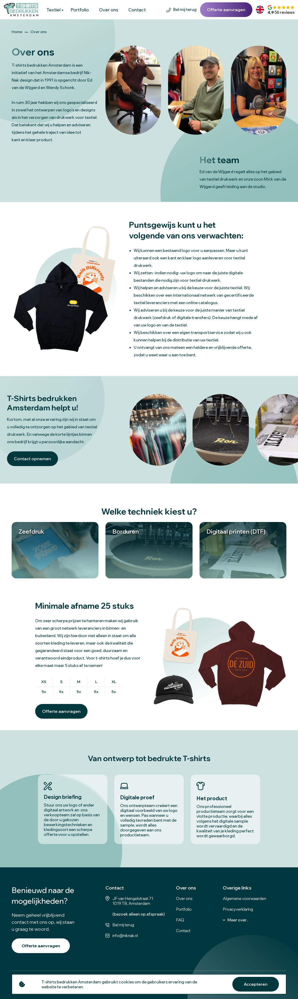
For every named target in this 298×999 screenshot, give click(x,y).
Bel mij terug (184, 9)
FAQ (180, 919)
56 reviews (281, 12)
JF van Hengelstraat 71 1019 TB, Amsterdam (132, 901)
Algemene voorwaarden (244, 898)
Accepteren (256, 984)
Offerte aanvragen (226, 9)
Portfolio (80, 10)
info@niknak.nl (125, 935)
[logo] (20, 9)
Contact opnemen (32, 458)
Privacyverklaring (238, 909)
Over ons (108, 10)
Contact (137, 10)
